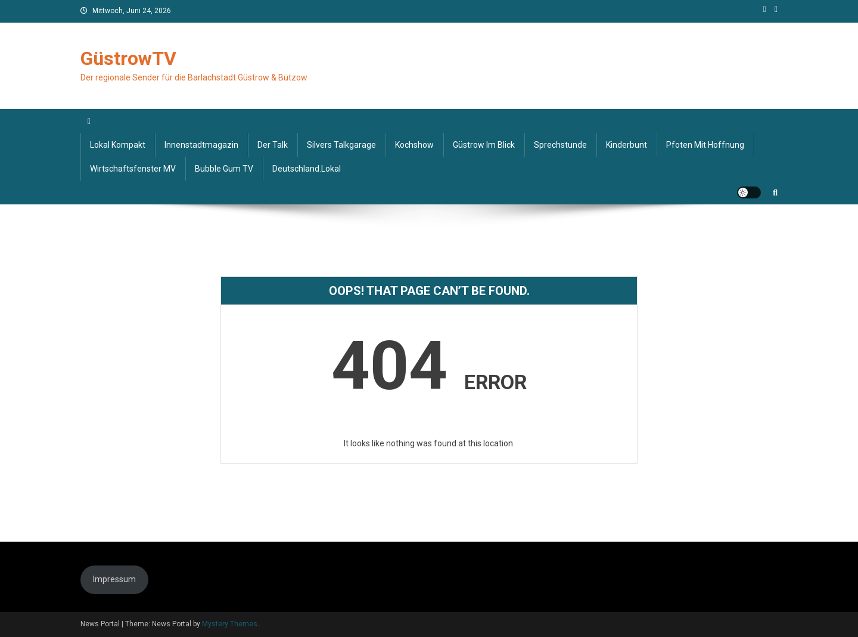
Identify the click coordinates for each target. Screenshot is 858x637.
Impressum (114, 579)
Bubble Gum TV (224, 168)
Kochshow (414, 145)
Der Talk (272, 145)
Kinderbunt (626, 145)
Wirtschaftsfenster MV (133, 168)
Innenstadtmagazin (201, 145)
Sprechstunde (560, 145)
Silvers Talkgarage (341, 145)
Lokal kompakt (117, 145)
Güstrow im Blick (484, 145)
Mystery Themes (229, 624)
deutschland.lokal (306, 168)
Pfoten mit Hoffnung (705, 145)
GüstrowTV (128, 58)
